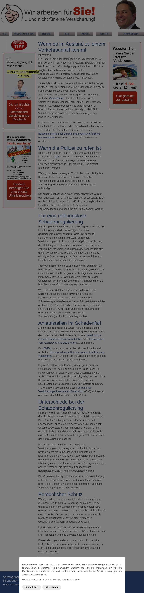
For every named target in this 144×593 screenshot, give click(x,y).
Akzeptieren (52, 587)
